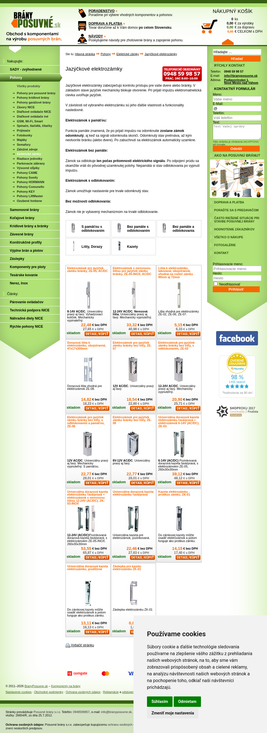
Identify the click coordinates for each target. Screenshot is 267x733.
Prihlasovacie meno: (228, 264)
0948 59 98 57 (233, 71)
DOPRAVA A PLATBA (105, 24)
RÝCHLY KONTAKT (229, 66)
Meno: (217, 94)
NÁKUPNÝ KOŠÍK (233, 11)
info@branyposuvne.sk (240, 75)
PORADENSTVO (102, 11)
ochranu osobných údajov (125, 724)
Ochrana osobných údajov (83, 692)
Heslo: (217, 273)
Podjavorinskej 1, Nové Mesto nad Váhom (241, 81)
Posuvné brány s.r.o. (47, 712)
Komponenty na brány (65, 686)
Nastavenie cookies (18, 692)
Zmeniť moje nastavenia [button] (172, 713)
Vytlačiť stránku (82, 645)
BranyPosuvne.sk (36, 686)
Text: (216, 122)
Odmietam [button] (187, 701)
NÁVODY (96, 36)
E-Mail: (218, 104)
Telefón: (219, 113)
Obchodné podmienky (48, 692)
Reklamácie (111, 692)
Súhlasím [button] (159, 701)
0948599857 (81, 712)
